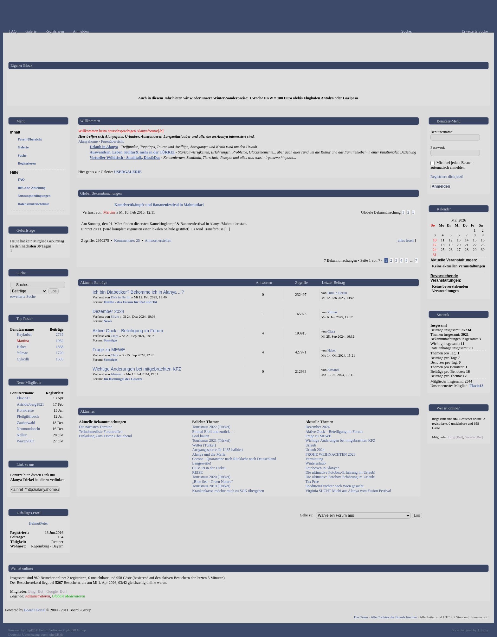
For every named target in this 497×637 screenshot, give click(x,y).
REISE (197, 472)
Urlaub (311, 445)
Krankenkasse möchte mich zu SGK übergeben (228, 491)
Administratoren (37, 596)
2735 (59, 334)
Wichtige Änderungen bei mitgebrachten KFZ (137, 369)
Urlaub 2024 (315, 449)
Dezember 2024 (108, 311)
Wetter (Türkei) (204, 445)
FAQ (21, 179)
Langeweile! (201, 463)
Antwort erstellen (158, 240)
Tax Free (312, 481)
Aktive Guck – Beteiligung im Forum (128, 330)
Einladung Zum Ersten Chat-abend (105, 436)
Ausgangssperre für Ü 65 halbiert (217, 449)
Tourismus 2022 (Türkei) (211, 427)
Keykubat (24, 334)
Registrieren (27, 163)
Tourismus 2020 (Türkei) (211, 477)
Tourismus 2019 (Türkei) (211, 486)
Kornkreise (25, 410)
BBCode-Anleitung (32, 188)
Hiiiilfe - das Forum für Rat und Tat (130, 302)
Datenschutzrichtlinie (33, 204)
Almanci (117, 374)
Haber (21, 347)
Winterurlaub (316, 463)
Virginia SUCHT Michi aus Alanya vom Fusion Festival (348, 491)
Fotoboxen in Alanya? (322, 468)
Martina (23, 341)
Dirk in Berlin (120, 297)
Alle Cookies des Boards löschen (393, 617)
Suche (22, 155)
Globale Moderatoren (68, 596)
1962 (59, 341)
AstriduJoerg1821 (30, 404)
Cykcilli (23, 359)
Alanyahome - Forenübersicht (101, 141)
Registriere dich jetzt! (446, 176)
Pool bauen (200, 436)
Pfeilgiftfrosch (28, 416)
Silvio (115, 316)
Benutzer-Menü (446, 121)
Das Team (361, 617)
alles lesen (406, 240)
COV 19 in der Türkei (209, 468)
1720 (59, 353)
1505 (59, 359)
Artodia (482, 630)
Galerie (23, 147)
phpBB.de (56, 634)
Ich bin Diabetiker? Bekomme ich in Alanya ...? (138, 292)
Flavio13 (23, 398)
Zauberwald (26, 423)
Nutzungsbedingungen (34, 195)
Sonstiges (110, 340)
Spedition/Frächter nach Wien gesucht (335, 486)
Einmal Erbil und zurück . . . (213, 431)
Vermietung (314, 459)
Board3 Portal (34, 610)
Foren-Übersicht (30, 139)
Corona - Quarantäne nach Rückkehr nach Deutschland (234, 459)
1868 (59, 347)
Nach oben (414, 247)
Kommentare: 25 (127, 240)
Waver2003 (25, 441)
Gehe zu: (306, 515)
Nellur (22, 435)
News (108, 321)
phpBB (31, 630)
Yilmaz (22, 353)
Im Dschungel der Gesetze (123, 379)
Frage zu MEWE (109, 349)
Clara (114, 336)
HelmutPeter (38, 523)
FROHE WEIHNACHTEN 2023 (331, 454)
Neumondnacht (28, 429)
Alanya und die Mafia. (209, 454)
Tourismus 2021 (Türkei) (211, 440)
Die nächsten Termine (95, 427)
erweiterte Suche (23, 296)
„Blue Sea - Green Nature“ (212, 481)
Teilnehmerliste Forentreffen (100, 431)
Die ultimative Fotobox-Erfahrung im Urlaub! (341, 472)
